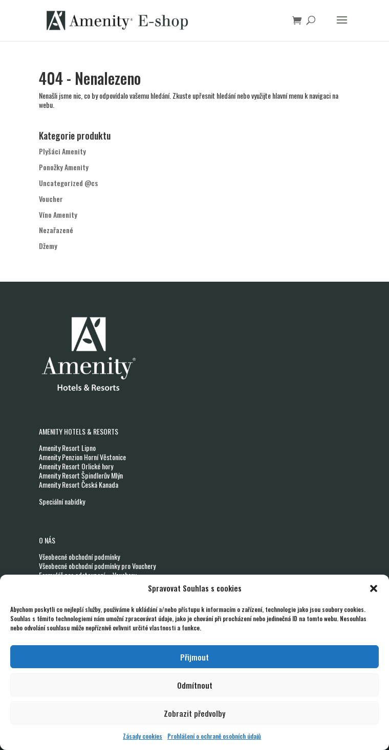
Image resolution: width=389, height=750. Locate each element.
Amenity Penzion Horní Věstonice (82, 456)
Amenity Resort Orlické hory (76, 466)
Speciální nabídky (62, 501)
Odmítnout (194, 685)
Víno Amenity (58, 214)
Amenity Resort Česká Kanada (78, 484)
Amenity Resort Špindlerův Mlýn (81, 475)
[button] (374, 588)
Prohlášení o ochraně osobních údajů (214, 736)
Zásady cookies (142, 736)
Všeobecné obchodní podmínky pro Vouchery (97, 565)
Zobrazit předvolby (194, 713)
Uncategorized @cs (68, 182)
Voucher (51, 198)
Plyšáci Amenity (62, 151)
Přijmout (194, 657)
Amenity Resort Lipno (67, 447)
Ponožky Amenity (64, 167)
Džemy (48, 245)
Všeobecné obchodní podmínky (79, 556)
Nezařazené (56, 229)
